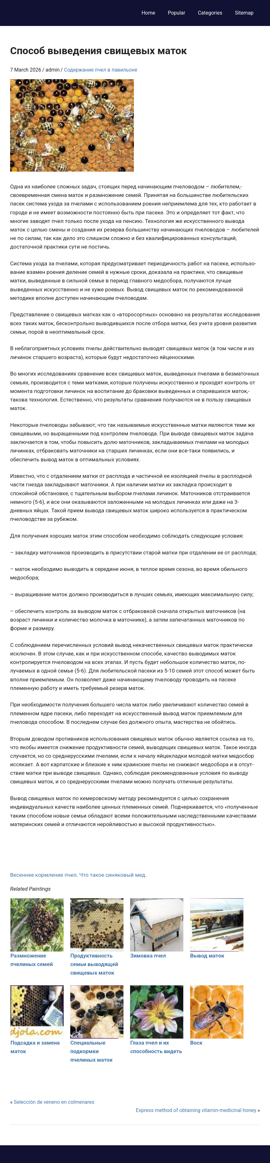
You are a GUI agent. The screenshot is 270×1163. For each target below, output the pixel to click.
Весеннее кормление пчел (43, 875)
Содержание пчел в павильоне (100, 70)
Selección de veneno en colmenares (54, 1102)
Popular (176, 13)
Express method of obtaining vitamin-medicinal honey (196, 1110)
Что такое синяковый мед (112, 875)
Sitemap (244, 13)
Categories (210, 13)
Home (148, 13)
